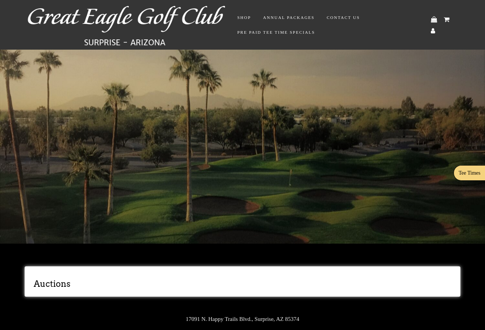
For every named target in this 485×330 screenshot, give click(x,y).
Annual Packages (288, 17)
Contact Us (343, 17)
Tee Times (469, 173)
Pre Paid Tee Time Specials (276, 32)
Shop (244, 17)
